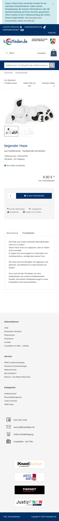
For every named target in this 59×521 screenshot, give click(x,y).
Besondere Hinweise (12, 331)
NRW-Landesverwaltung (14, 362)
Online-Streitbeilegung (24, 434)
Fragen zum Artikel (33, 212)
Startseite (8, 73)
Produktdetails (28, 233)
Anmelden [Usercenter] (41, 53)
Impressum (8, 339)
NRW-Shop (9, 404)
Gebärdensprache (33, 27)
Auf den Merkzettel (16, 209)
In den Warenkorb (34, 196)
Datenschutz (9, 335)
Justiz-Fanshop (10, 401)
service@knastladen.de (24, 427)
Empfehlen (14, 212)
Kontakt (52, 33)
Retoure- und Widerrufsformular (17, 377)
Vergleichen (37, 209)
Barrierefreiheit (11, 30)
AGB (6, 328)
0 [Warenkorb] (53, 53)
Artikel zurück (11, 83)
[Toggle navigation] (6, 52)
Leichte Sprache (11, 27)
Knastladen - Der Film (23, 441)
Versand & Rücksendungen (15, 366)
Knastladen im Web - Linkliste (16, 346)
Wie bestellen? (10, 373)
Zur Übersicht (9, 80)
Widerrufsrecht (10, 370)
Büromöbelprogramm (13, 397)
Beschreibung (12, 233)
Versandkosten (14, 517)
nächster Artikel (48, 83)
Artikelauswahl (10, 394)
